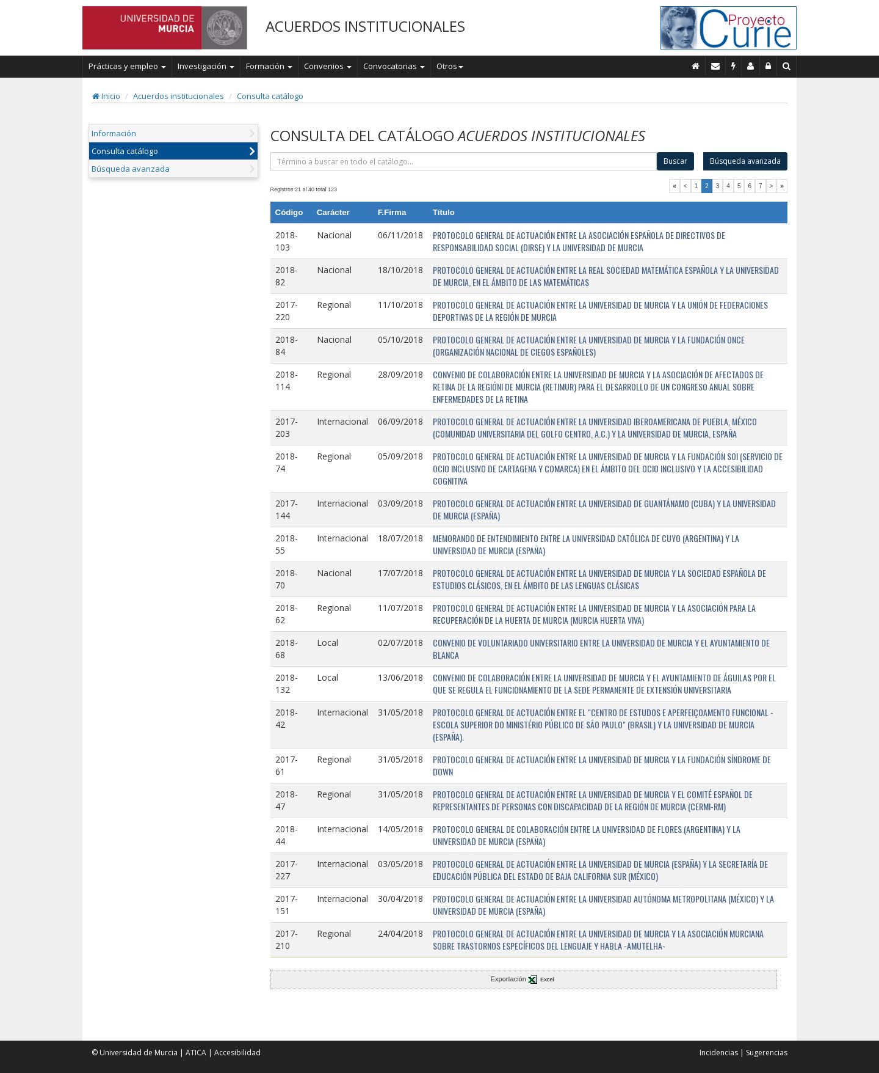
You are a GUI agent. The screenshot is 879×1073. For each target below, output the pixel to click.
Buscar (675, 161)
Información (114, 133)
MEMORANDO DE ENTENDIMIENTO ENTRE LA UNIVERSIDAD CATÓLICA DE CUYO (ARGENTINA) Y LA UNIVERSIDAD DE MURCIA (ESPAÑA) (586, 544)
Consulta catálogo (270, 95)
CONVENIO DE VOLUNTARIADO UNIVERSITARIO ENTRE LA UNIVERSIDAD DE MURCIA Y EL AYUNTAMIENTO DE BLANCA (601, 648)
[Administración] (768, 66)
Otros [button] (449, 65)
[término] (463, 161)
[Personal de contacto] (751, 66)
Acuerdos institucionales (178, 95)
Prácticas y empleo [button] (127, 65)
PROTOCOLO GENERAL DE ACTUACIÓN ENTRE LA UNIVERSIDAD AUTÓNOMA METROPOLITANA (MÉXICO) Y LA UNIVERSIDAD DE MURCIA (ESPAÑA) (603, 904)
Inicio (106, 95)
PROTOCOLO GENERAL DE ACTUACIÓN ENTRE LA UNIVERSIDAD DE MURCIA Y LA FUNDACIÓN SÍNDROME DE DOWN (602, 765)
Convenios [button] (328, 65)
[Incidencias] (734, 66)
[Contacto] (716, 66)
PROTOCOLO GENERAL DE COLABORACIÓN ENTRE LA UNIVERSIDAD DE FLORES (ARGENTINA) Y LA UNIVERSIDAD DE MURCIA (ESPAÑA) (586, 835)
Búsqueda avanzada (131, 168)
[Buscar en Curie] (787, 66)
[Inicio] (696, 66)
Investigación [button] (206, 65)
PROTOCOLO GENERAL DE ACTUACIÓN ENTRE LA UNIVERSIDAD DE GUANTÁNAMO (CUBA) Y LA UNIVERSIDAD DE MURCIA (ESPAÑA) (604, 509)
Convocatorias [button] (394, 65)
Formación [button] (269, 65)
